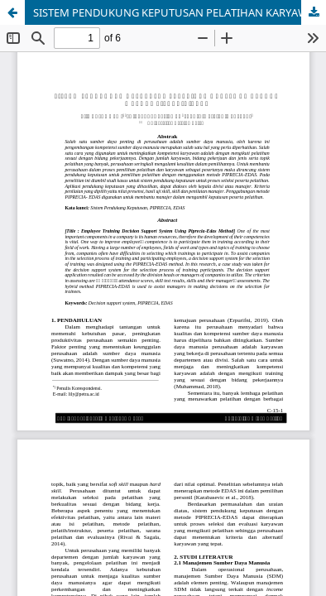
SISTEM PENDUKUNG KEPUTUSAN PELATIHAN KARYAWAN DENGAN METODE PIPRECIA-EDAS (179, 12)
